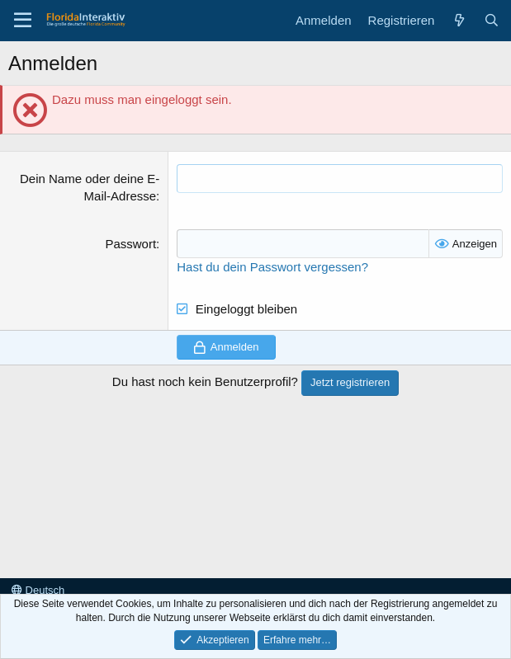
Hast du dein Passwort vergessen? (272, 267)
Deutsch (38, 590)
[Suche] (492, 20)
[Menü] (22, 20)
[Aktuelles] (458, 20)
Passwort (130, 244)
